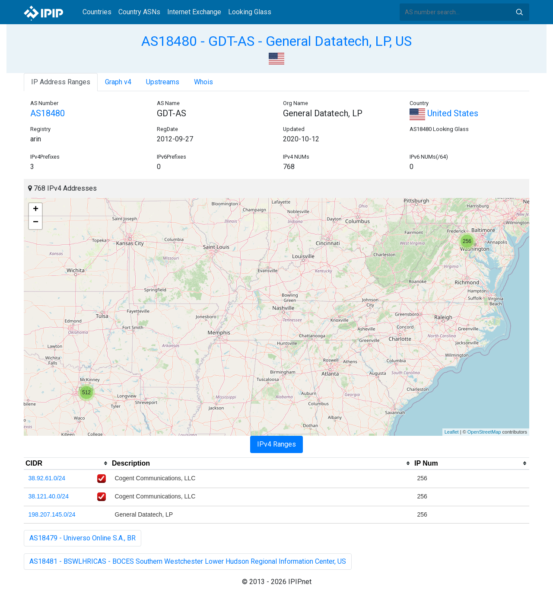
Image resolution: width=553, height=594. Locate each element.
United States (444, 113)
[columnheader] (67, 463)
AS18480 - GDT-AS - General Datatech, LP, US (276, 41)
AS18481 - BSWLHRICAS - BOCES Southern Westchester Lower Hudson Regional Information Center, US (187, 561)
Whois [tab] (203, 82)
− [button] (35, 222)
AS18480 (47, 113)
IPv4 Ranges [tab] (276, 444)
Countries (97, 12)
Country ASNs (139, 12)
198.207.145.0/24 (52, 514)
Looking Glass (249, 12)
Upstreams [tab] (162, 82)
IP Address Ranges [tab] (60, 82)
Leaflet (452, 431)
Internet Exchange (194, 12)
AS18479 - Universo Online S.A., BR (82, 538)
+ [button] (35, 209)
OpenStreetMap (484, 431)
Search (519, 12)
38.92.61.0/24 (47, 478)
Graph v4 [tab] (118, 82)
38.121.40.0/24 (49, 496)
